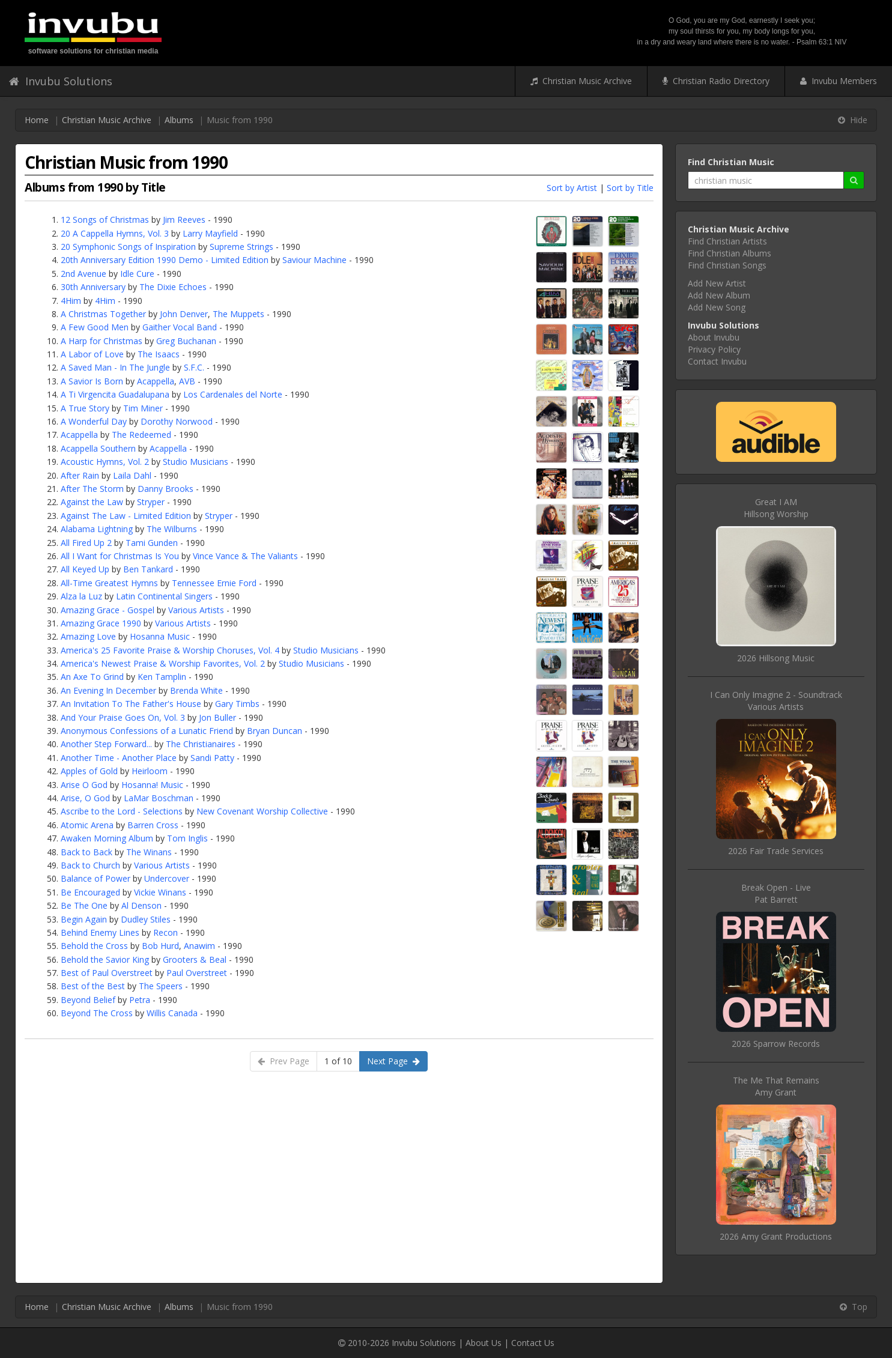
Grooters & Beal (194, 959)
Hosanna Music (160, 636)
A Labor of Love (92, 354)
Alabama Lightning (97, 529)
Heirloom (150, 771)
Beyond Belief (88, 999)
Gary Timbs (237, 703)
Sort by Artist (572, 187)
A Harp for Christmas (101, 341)
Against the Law (92, 502)
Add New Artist (717, 283)
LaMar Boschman (158, 798)
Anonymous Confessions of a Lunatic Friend (147, 730)
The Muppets (238, 314)
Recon (165, 932)
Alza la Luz (81, 596)
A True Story (85, 408)
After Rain (80, 475)
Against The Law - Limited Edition (126, 515)
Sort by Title (630, 187)
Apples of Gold (89, 771)
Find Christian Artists (727, 241)
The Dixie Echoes (173, 287)
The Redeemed (141, 434)
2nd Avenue (83, 273)
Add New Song (716, 307)
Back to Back (86, 852)
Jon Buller (217, 717)
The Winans (149, 852)
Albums (179, 120)
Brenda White (196, 690)
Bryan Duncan (274, 730)
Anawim (199, 945)
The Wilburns (172, 529)
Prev (283, 1061)
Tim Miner (143, 408)
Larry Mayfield (210, 233)
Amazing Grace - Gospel (107, 610)
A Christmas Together (103, 314)
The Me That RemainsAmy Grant (776, 1086)
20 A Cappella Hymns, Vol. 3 (115, 233)
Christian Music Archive (581, 80)
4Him (71, 300)
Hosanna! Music (152, 784)
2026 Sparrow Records (776, 1043)
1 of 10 (338, 1061)
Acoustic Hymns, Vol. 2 (105, 461)
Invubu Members (838, 80)
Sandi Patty (212, 757)
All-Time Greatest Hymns (109, 583)
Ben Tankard (148, 569)
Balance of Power (95, 878)
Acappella (155, 381)
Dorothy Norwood (177, 421)
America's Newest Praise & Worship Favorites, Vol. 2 (163, 663)
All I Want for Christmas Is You (120, 556)
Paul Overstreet (196, 972)
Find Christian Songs (727, 265)
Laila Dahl (132, 475)
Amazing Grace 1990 (101, 623)
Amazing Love (88, 636)
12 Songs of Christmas (105, 219)
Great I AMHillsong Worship (776, 508)
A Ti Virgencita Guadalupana (115, 394)
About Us (484, 1342)
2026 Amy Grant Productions (776, 1236)
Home (37, 120)
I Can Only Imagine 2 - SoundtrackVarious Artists (776, 700)
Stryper (151, 502)
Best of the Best (93, 986)
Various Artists (196, 610)
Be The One (84, 905)
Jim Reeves (184, 219)
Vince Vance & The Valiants (245, 556)
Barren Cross (152, 825)
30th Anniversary (93, 287)
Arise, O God (85, 798)
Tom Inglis (187, 838)
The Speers (161, 986)
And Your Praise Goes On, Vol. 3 (123, 717)
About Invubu (713, 337)
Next (393, 1061)
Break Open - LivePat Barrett (776, 893)
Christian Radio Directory (716, 80)
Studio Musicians (195, 461)
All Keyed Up (85, 569)
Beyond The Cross (97, 1013)
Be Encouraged (90, 892)
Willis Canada (172, 1013)
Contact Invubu (717, 361)
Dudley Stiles (146, 919)
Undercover (166, 878)
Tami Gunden (152, 542)
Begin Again (84, 919)
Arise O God (84, 784)
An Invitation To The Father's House (131, 703)
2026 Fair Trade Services (776, 850)
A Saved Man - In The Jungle (115, 367)
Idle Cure (137, 273)
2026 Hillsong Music (776, 658)
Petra (139, 999)
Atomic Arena (87, 825)
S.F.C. (194, 367)
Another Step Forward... (106, 744)
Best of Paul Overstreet (107, 972)
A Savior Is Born (92, 381)
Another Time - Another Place (119, 757)
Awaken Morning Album (107, 838)
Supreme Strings (241, 246)
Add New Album (719, 295)
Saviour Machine (314, 259)
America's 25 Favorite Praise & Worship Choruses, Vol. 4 (170, 650)
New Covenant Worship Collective (262, 811)
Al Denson (141, 905)
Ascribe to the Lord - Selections (122, 811)
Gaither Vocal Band (179, 327)
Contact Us (532, 1342)
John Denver (184, 314)
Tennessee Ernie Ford (214, 583)
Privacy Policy (714, 349)
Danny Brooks (165, 488)
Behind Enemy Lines (100, 932)
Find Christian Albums (729, 253)
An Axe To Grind (92, 676)
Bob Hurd (160, 945)
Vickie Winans (160, 892)
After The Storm (92, 488)
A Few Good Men (95, 327)
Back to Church (90, 865)
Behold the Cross (94, 945)
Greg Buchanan (186, 341)
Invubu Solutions (60, 81)
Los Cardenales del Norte (232, 394)
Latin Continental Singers (164, 596)
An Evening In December (108, 690)
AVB (187, 381)
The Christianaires (200, 744)
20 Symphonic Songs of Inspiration (128, 246)
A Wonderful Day (94, 421)
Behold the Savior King (105, 959)
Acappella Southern (98, 448)
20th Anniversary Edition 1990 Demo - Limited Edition (165, 259)
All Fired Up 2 (86, 542)
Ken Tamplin (162, 676)
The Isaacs (159, 354)
